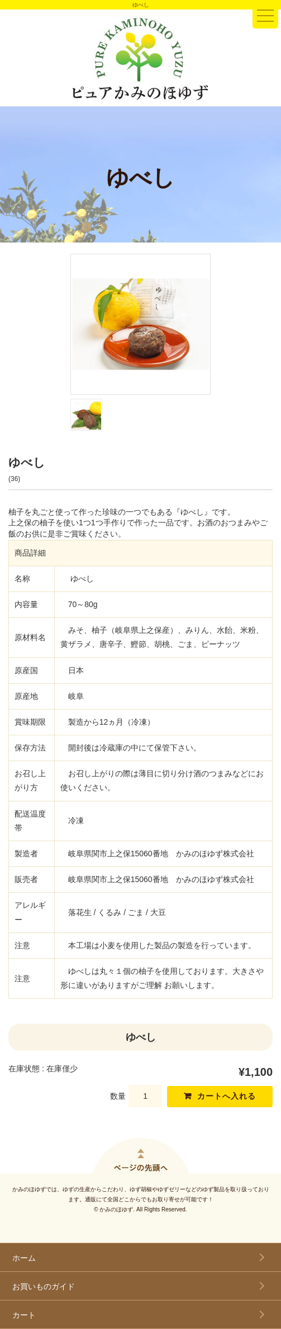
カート (24, 1315)
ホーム (24, 1257)
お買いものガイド (43, 1286)
